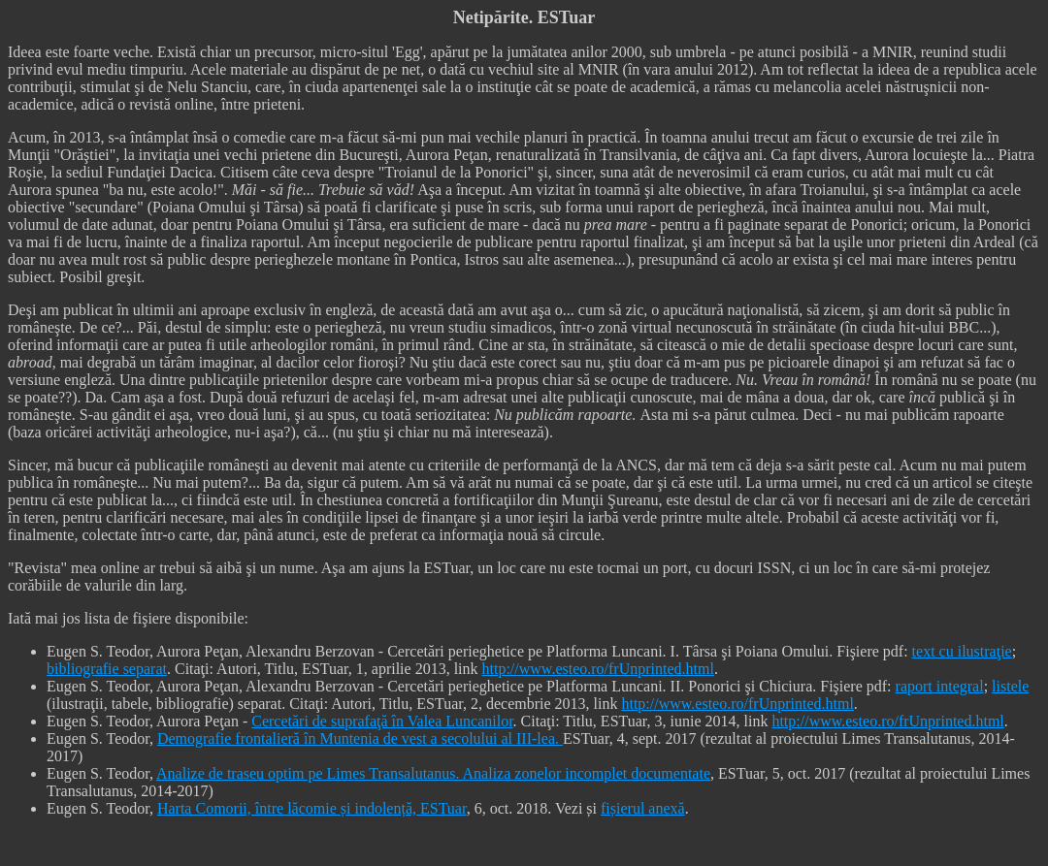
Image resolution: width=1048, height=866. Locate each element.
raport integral (940, 686)
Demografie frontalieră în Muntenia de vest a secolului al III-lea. (360, 738)
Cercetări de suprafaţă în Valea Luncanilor (381, 721)
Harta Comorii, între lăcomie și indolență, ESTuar (312, 808)
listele (1010, 686)
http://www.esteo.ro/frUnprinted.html (598, 668)
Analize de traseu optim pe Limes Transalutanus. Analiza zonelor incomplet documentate (433, 773)
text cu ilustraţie (962, 651)
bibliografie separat (107, 668)
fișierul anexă (643, 808)
